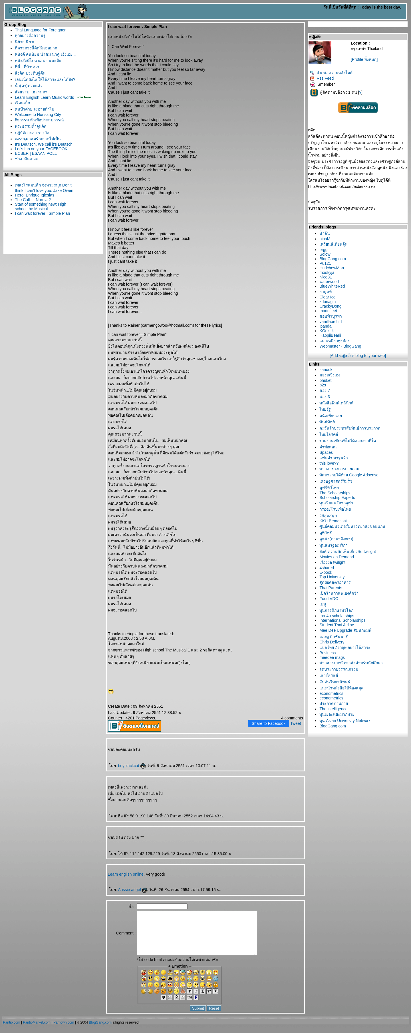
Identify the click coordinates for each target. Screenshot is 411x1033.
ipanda (325, 326)
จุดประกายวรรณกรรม (338, 669)
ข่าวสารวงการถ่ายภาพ (339, 468)
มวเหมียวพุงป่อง (334, 340)
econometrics (331, 693)
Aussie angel (133, 889)
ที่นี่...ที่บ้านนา (27, 67)
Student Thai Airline (336, 625)
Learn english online (126, 874)
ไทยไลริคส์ (328, 434)
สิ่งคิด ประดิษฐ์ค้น (30, 73)
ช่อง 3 (324, 396)
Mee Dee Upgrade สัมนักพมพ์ (345, 630)
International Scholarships (342, 620)
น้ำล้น (324, 233)
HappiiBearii (330, 335)
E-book (325, 572)
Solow (324, 254)
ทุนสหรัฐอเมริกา (333, 545)
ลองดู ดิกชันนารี (333, 636)
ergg (323, 249)
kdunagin (327, 301)
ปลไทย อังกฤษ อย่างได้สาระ (344, 647)
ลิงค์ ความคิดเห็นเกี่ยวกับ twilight (347, 551)
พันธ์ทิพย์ (327, 422)
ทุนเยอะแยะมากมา (336, 714)
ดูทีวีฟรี (325, 532)
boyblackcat (132, 765)
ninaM (324, 238)
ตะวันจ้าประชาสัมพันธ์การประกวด (349, 428)
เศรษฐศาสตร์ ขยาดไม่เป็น (38, 139)
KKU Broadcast (333, 521)
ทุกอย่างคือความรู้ (30, 35)
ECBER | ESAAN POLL (36, 153)
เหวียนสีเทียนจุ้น (333, 244)
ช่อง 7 (324, 390)
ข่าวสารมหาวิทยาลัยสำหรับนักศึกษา (351, 663)
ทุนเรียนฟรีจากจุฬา (336, 503)
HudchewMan (331, 268)
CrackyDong (330, 306)
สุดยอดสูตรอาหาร (335, 582)
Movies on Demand (336, 557)
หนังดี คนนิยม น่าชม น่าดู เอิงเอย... (45, 54)
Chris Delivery (331, 642)
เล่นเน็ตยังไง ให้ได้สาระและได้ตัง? (45, 79)
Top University (331, 577)
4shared (326, 567)
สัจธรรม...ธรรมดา (31, 92)
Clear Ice (327, 297)
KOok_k (326, 330)
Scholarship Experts (337, 497)
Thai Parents (330, 587)
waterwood (329, 281)
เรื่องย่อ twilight (332, 562)
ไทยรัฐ (325, 409)
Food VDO (328, 598)
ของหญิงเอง (329, 375)
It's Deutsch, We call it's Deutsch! (44, 144)
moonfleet (328, 310)
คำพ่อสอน (328, 447)
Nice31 (325, 277)
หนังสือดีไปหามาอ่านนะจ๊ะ (38, 60)
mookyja (326, 272)
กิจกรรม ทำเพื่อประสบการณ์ (39, 120)
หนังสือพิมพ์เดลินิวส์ (336, 403)
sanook (325, 369)
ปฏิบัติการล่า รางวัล (32, 132)
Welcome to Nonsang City (38, 114)
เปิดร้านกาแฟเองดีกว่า (338, 593)
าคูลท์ (325, 291)
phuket (325, 380)
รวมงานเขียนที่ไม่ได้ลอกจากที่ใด (347, 440)
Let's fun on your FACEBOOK (41, 149)
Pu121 (325, 263)
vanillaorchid (330, 321)
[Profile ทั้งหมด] (364, 59)
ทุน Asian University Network (344, 720)
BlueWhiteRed (332, 286)
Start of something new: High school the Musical (40, 206)
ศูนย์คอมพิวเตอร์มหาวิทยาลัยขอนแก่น (352, 526)
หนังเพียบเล (330, 415)
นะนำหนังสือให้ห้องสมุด (341, 688)
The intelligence (333, 709)
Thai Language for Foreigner (40, 30)
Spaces (326, 452)
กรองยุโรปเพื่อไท (335, 509)
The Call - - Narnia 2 (33, 199)
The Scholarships (334, 493)
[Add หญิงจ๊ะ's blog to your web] (358, 355)
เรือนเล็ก (22, 103)
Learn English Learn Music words (44, 97)
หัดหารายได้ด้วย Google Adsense (348, 475)
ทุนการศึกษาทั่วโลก (336, 610)
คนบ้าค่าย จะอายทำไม (34, 109)
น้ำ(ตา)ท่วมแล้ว (28, 85)
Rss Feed (322, 78)
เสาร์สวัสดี (328, 675)
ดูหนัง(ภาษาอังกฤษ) (336, 539)
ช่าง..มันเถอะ (26, 159)
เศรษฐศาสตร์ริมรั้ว (335, 481)
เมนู (322, 604)
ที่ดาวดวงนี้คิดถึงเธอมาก (36, 48)
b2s (322, 385)
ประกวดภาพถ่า (333, 703)
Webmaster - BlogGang (340, 346)
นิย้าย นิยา (25, 41)
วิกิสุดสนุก (328, 515)
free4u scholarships (336, 615)
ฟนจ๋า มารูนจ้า (333, 458)
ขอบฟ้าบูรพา (330, 316)
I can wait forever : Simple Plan (42, 213)
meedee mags (332, 657)
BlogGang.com (332, 258)
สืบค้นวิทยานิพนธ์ (334, 681)
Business (327, 653)
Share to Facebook (268, 723)
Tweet (295, 723)
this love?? (329, 463)
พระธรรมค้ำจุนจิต (31, 126)
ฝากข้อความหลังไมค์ (331, 72)
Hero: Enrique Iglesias (34, 195)
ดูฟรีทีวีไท (329, 487)
